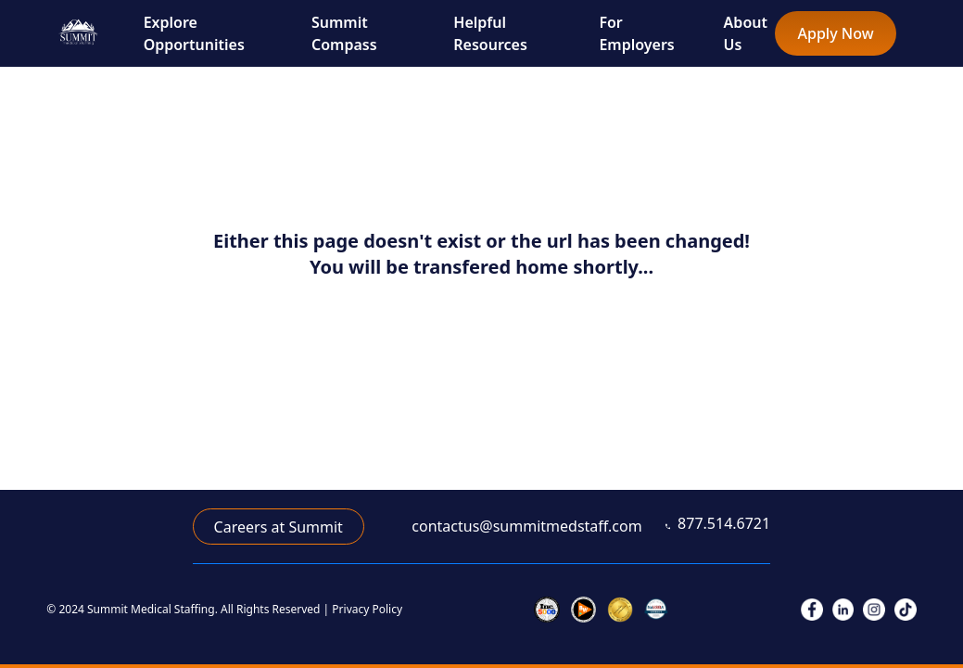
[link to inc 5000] (547, 609)
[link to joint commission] (620, 609)
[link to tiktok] (905, 609)
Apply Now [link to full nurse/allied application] (836, 33)
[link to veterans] (656, 609)
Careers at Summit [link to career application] (278, 527)
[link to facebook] (812, 609)
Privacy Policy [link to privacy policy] (367, 609)
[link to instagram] (874, 609)
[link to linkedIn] (843, 609)
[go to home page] (77, 33)
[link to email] (514, 526)
